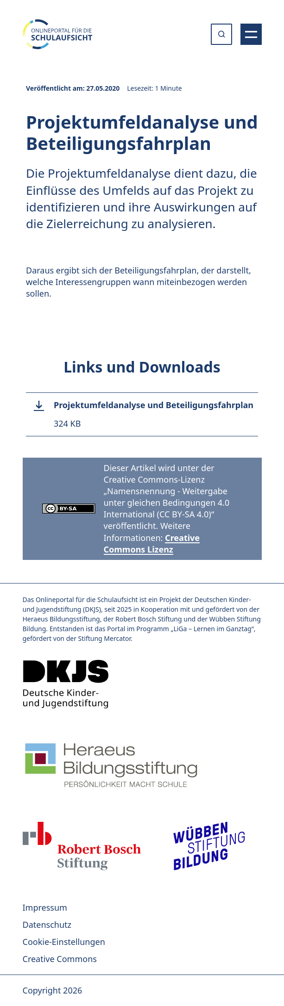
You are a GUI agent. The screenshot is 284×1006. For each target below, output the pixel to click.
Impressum (45, 907)
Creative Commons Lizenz (152, 543)
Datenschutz (47, 924)
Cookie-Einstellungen (64, 941)
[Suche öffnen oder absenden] (221, 34)
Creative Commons (60, 958)
